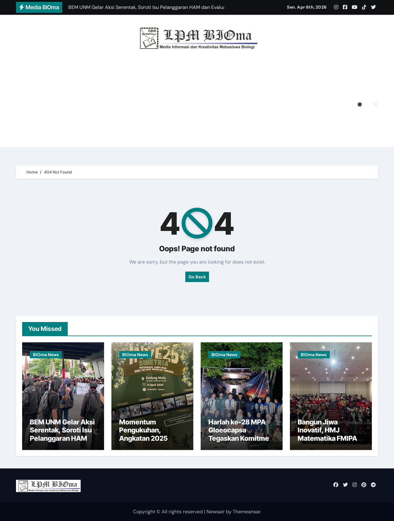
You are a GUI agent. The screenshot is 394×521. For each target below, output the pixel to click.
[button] (375, 104)
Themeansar (246, 511)
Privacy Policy (55, 70)
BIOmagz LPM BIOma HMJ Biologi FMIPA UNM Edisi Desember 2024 (166, 70)
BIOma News (46, 354)
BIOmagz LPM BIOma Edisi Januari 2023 (258, 121)
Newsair (216, 511)
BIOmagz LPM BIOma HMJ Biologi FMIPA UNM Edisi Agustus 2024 (118, 87)
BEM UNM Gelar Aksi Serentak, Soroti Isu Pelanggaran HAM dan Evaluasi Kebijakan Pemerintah (62, 442)
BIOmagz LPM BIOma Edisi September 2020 (92, 138)
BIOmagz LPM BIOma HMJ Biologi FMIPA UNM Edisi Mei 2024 (112, 104)
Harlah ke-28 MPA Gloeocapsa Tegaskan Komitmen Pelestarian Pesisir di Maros (240, 438)
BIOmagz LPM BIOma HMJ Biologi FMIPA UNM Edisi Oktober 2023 (118, 121)
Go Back (197, 277)
